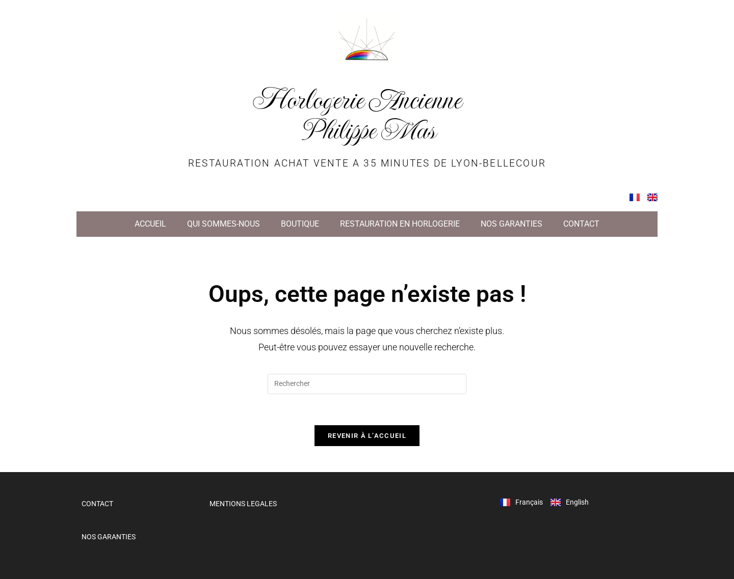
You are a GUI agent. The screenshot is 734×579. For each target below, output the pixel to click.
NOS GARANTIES (511, 224)
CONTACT (581, 224)
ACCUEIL (150, 224)
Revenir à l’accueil (367, 435)
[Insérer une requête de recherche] (367, 384)
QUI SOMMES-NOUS (223, 224)
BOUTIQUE (300, 224)
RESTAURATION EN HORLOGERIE (400, 224)
